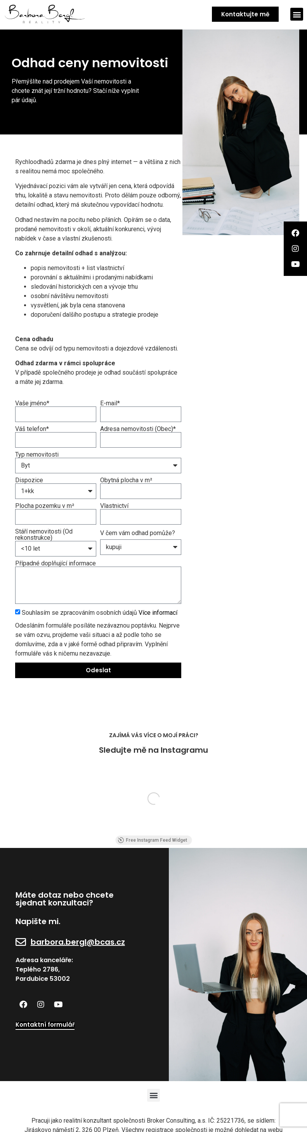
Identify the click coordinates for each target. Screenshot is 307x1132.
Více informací (158, 612)
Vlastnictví (114, 506)
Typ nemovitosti (37, 455)
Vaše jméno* (32, 403)
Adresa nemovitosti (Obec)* (138, 429)
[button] (296, 14)
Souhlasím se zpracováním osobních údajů (99, 612)
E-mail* (110, 403)
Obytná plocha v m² (126, 480)
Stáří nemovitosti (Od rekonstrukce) (44, 534)
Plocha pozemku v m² (44, 506)
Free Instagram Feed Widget (152, 840)
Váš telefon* (32, 429)
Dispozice (29, 480)
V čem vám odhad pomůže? (137, 533)
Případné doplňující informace (55, 563)
